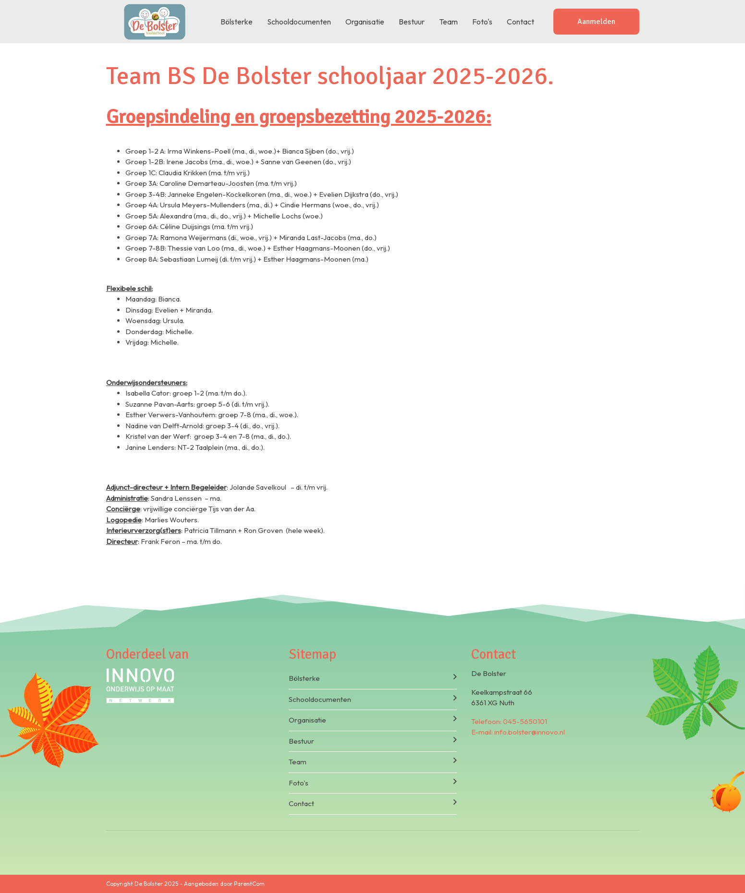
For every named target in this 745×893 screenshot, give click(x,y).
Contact (520, 21)
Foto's (482, 21)
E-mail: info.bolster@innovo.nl (518, 731)
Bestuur (412, 21)
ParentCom (249, 883)
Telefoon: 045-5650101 (509, 721)
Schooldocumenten (299, 21)
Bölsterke (236, 21)
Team (448, 21)
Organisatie (364, 21)
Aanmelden (596, 21)
